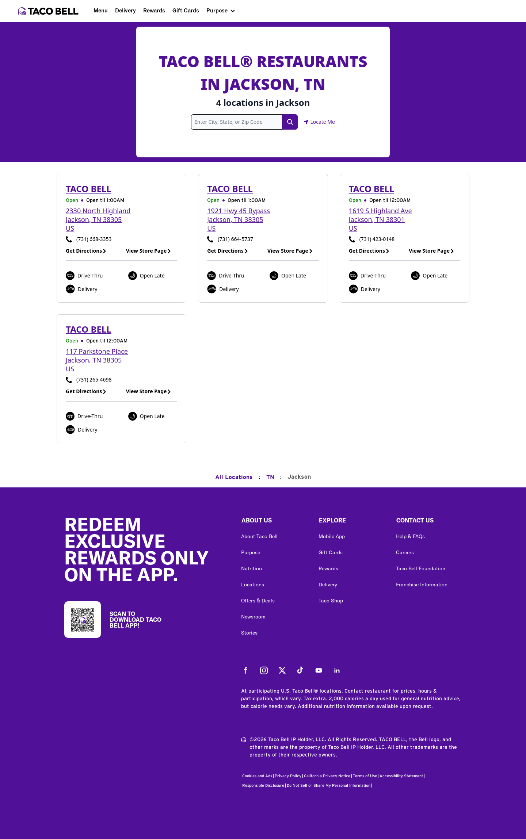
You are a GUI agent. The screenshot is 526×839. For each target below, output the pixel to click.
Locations (252, 584)
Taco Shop (331, 600)
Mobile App (332, 536)
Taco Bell (88, 189)
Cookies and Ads (257, 776)
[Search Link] (290, 122)
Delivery (125, 10)
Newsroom (253, 616)
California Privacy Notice (327, 776)
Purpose (217, 10)
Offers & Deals (258, 600)
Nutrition (251, 568)
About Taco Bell (259, 536)
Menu (101, 10)
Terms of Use (365, 776)
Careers (405, 552)
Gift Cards (185, 10)
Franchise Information (421, 584)
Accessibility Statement (401, 776)
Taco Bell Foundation (420, 568)
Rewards (154, 10)
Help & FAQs (410, 536)
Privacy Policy (288, 776)
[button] (274, 522)
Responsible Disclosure (263, 786)
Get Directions (86, 250)
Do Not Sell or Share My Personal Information (328, 786)
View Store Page (149, 250)
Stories (249, 632)
